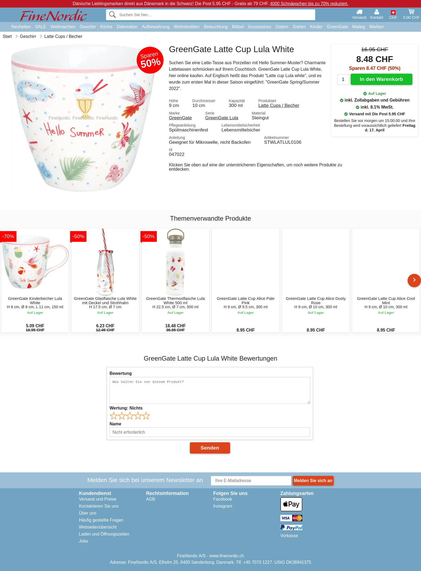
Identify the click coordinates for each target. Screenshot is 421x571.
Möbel (238, 26)
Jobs (83, 541)
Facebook (222, 499)
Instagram (222, 506)
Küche (106, 26)
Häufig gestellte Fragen (101, 520)
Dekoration (127, 26)
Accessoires (259, 26)
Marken (376, 26)
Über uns (87, 513)
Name (115, 424)
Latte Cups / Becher (278, 105)
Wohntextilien (186, 26)
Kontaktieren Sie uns (99, 506)
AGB (150, 499)
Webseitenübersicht (98, 527)
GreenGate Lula (221, 117)
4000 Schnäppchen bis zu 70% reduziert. (309, 3)
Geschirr (88, 26)
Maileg (358, 26)
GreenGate (337, 26)
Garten (299, 26)
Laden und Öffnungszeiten (104, 534)
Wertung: (126, 408)
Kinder (316, 26)
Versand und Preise (98, 499)
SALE (40, 26)
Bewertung (121, 373)
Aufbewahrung (155, 26)
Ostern (281, 26)
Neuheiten (21, 26)
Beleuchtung (216, 26)
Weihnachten (62, 26)
